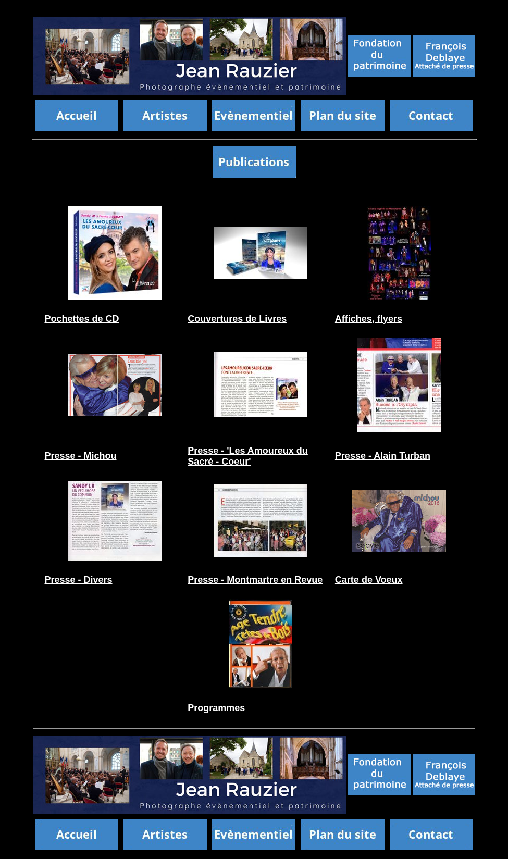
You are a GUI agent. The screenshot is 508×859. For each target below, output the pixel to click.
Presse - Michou (80, 456)
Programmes (216, 708)
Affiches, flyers (368, 319)
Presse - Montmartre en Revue (255, 580)
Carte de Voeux (369, 580)
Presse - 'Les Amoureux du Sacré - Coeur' (248, 456)
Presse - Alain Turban (382, 456)
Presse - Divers (78, 580)
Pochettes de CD (81, 319)
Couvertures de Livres (237, 319)
